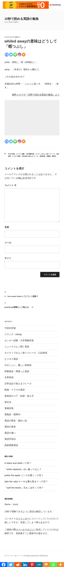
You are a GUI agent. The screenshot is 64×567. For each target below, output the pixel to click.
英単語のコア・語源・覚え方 (19, 396)
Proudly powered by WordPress (36, 556)
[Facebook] (6, 54)
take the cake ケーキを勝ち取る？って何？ (26, 481)
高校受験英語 (11, 445)
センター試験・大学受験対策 (25, 154)
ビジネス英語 (16, 156)
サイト (7, 258)
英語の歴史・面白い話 (15, 420)
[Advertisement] (32, 117)
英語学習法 (10, 439)
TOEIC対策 (11, 154)
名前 (6, 227)
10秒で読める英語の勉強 (21, 18)
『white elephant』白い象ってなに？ (23, 469)
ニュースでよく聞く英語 (16, 346)
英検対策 (42, 156)
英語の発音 (10, 426)
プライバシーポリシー (13, 556)
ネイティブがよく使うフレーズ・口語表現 (25, 353)
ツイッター (23, 518)
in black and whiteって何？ (17, 463)
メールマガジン (26, 529)
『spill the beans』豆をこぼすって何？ (24, 487)
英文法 (7, 402)
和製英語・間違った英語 (16, 371)
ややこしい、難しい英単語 (18, 365)
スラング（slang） (13, 334)
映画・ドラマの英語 (14, 390)
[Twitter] (11, 54)
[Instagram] (19, 54)
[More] (24, 54)
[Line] (15, 54)
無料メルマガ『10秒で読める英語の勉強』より (36, 94)
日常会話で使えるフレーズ (30, 156)
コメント (10, 185)
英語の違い (10, 433)
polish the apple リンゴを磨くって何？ (23, 475)
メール (7, 242)
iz (20, 37)
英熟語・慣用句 (51, 156)
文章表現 (9, 377)
